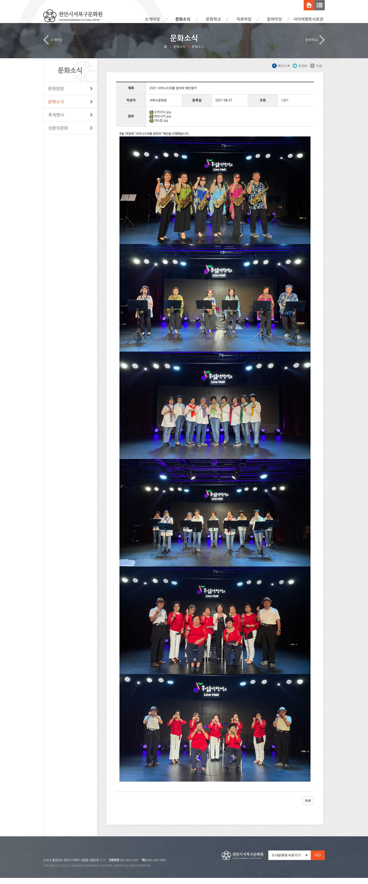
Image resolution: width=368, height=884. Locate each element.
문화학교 (213, 19)
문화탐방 (56, 95)
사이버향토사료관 (308, 19)
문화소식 (182, 19)
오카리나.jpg (162, 118)
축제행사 (56, 121)
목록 (308, 807)
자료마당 (243, 19)
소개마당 (152, 19)
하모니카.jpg (162, 122)
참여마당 (274, 19)
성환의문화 (58, 134)
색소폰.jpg (161, 126)
